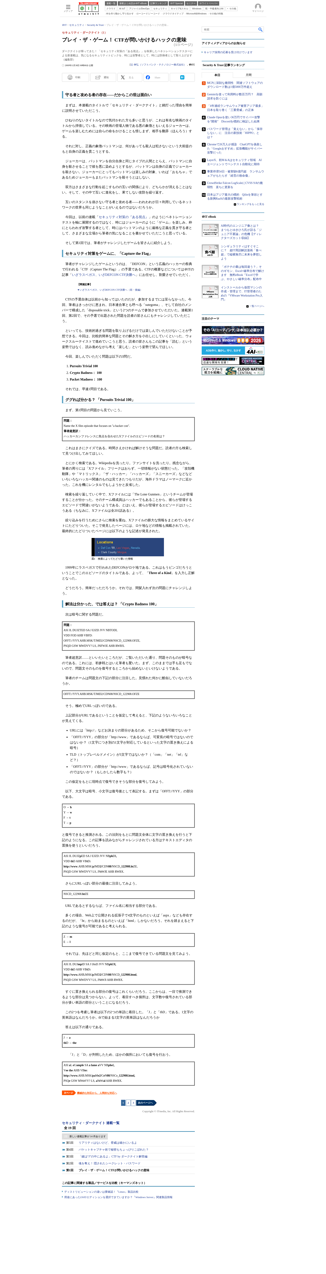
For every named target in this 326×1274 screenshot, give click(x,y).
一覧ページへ (256, 306)
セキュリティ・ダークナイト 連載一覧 (91, 1123)
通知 (106, 77)
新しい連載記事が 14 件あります (87, 1136)
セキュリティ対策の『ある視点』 (124, 217)
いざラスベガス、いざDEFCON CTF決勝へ (104, 274)
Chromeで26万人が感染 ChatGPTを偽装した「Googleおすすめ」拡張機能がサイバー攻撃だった (235, 148)
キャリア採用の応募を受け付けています (228, 52)
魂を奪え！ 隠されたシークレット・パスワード (110, 1163)
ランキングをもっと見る (250, 204)
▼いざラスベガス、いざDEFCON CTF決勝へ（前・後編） (109, 289)
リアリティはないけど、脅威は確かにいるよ (108, 1142)
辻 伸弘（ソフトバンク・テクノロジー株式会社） (158, 64)
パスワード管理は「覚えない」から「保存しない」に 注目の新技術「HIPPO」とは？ (235, 133)
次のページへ (145, 1102)
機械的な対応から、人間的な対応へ (97, 1093)
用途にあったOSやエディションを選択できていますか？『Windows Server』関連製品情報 (118, 1197)
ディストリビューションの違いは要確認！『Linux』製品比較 (101, 1191)
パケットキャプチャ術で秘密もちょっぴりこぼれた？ (114, 1149)
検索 (261, 29)
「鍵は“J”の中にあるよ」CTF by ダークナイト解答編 (113, 1156)
